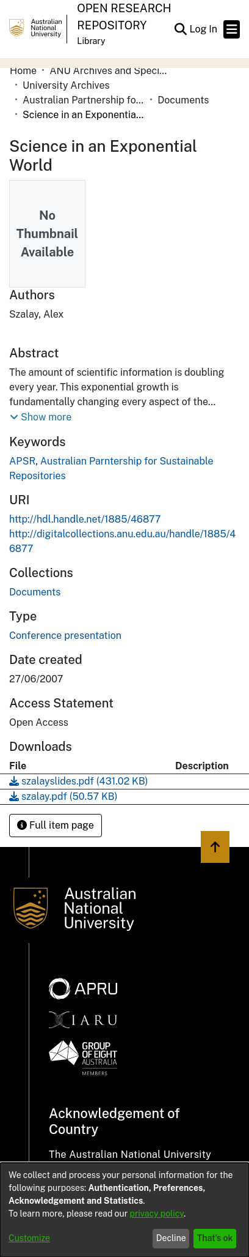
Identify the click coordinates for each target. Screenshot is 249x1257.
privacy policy (157, 1213)
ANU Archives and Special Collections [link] (110, 70)
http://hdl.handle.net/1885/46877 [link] (85, 519)
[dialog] (124, 1210)
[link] (34, 592)
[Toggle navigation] (231, 29)
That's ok (215, 1238)
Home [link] (23, 70)
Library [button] (91, 41)
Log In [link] (203, 29)
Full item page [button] (55, 825)
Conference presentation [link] (65, 635)
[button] (180, 29)
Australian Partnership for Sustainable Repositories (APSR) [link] (84, 100)
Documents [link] (183, 100)
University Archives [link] (66, 85)
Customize (29, 1238)
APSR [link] (22, 461)
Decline (171, 1238)
